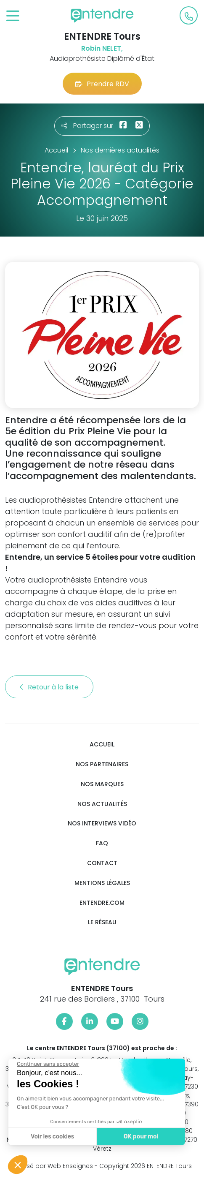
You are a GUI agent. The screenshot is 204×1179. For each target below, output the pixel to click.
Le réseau (102, 922)
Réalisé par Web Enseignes (53, 1166)
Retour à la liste (49, 687)
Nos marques (102, 784)
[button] (18, 1164)
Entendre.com (102, 903)
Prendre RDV (102, 84)
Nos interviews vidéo (102, 823)
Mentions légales (102, 883)
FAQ (102, 843)
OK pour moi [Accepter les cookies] (140, 1136)
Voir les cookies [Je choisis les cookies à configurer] (52, 1136)
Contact (102, 863)
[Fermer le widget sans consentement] (47, 1064)
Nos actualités (102, 804)
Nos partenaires (102, 764)
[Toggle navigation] (12, 16)
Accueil (102, 744)
